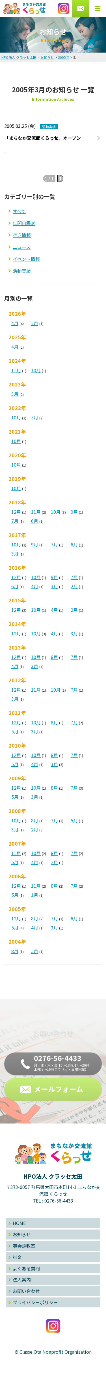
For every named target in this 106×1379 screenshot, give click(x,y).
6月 (34, 520)
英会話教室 (24, 1245)
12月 (16, 511)
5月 (34, 417)
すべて (19, 211)
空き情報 (22, 235)
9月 (74, 511)
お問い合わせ (26, 1291)
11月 (16, 370)
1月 (34, 894)
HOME (19, 1223)
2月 (34, 323)
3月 (14, 393)
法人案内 (22, 1279)
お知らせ (22, 1234)
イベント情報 (26, 258)
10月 (36, 370)
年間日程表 (24, 223)
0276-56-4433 (58, 1200)
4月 (14, 323)
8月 (54, 657)
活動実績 (22, 270)
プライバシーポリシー (35, 1302)
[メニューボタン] (97, 8)
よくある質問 (26, 1268)
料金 (17, 1257)
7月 (14, 520)
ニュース (22, 247)
